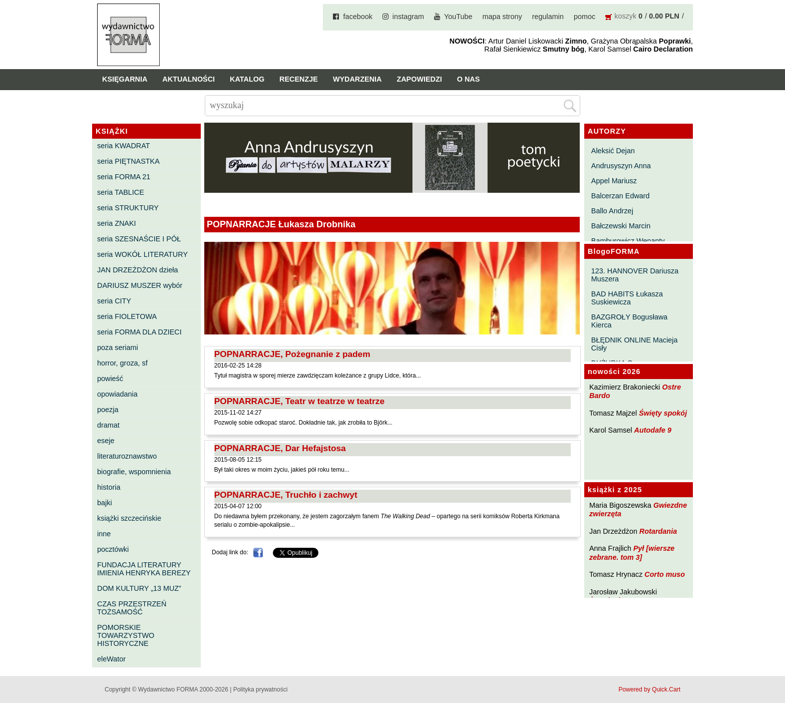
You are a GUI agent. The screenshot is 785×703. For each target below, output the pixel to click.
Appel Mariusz (614, 181)
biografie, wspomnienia (134, 472)
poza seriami (117, 347)
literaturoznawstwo (127, 456)
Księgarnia (124, 79)
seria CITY (114, 301)
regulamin (548, 17)
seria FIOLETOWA (127, 316)
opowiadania (117, 394)
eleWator (111, 659)
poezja (107, 410)
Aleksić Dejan (613, 151)
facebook (357, 17)
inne (104, 534)
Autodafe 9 (652, 430)
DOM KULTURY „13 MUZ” (139, 588)
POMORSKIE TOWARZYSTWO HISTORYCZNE (125, 635)
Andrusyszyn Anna (621, 166)
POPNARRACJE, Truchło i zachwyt (285, 495)
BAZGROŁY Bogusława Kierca (629, 321)
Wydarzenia (357, 79)
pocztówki (113, 549)
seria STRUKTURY (128, 208)
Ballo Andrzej (612, 211)
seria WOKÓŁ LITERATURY (142, 254)
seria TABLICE (120, 192)
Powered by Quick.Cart (649, 689)
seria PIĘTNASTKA (128, 161)
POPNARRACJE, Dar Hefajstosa (280, 448)
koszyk (625, 16)
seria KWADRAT (123, 146)
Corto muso (664, 574)
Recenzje (298, 79)
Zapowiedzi (419, 79)
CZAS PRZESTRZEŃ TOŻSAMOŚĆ (131, 608)
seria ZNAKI (116, 223)
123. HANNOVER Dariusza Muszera (634, 275)
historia (108, 487)
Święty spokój (663, 413)
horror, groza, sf (122, 363)
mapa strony (502, 17)
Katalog (247, 79)
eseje (105, 441)
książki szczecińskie (129, 518)
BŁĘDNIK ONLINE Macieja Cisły (634, 344)
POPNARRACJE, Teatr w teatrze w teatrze (299, 401)
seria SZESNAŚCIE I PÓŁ (139, 239)
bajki (104, 503)
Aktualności (188, 79)
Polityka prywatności (260, 689)
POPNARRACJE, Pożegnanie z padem (292, 354)
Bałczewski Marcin (620, 226)
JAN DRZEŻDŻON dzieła (137, 270)
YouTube (458, 17)
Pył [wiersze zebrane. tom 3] (631, 552)
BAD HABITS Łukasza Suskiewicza (627, 298)
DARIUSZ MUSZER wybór (139, 285)
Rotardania (658, 531)
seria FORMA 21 (123, 177)
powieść (110, 379)
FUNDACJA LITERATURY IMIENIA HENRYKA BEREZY (144, 569)
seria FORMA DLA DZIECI (139, 332)
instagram (408, 17)
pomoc (584, 17)
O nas (468, 79)
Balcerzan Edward (620, 196)
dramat (108, 425)
